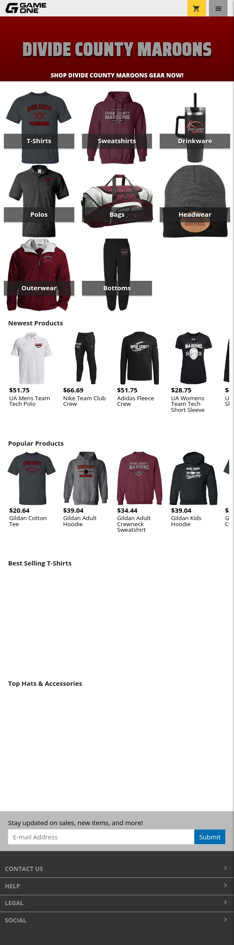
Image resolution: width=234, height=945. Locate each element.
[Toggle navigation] (218, 8)
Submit (210, 836)
